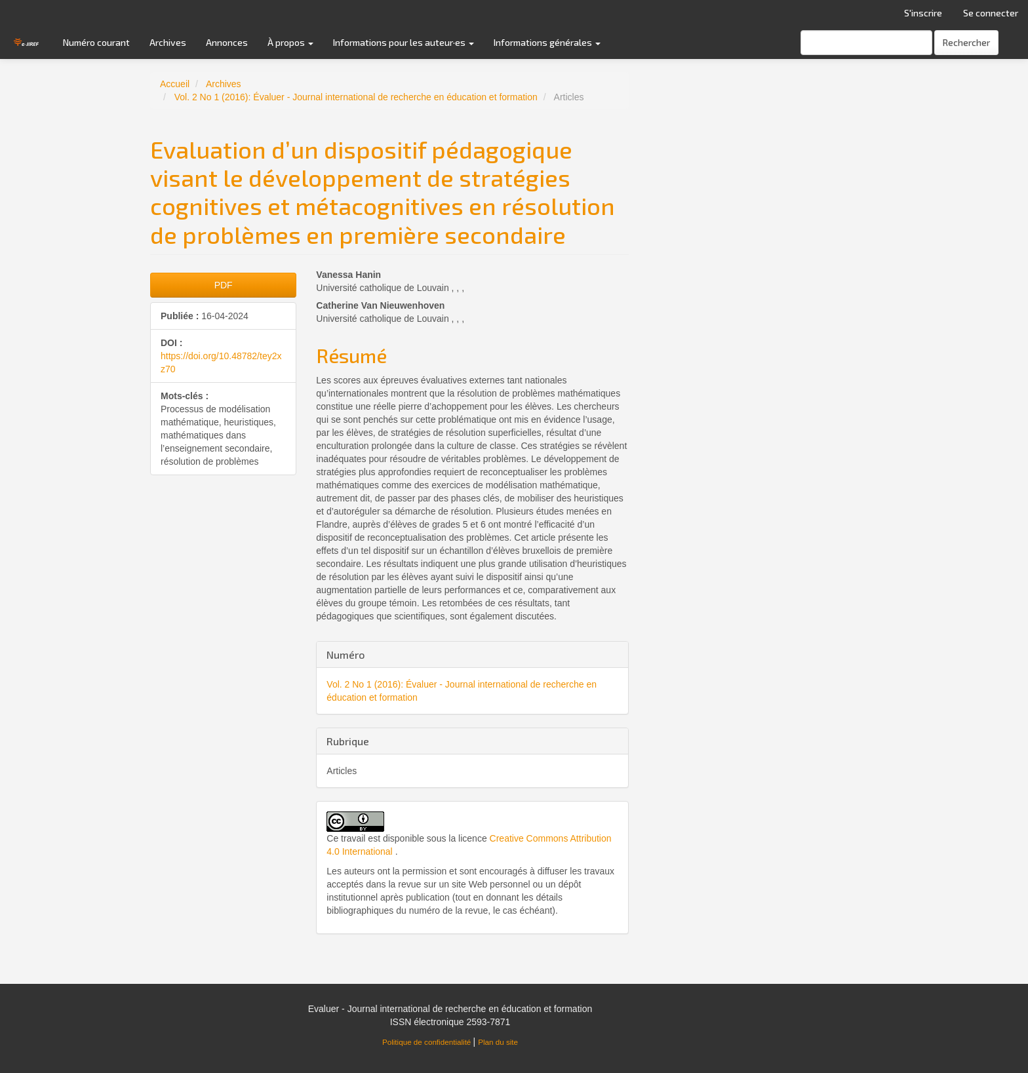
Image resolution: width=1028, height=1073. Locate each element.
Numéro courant (96, 42)
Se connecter (990, 12)
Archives (167, 42)
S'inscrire (923, 12)
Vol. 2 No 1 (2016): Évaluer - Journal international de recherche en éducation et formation (356, 97)
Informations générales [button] (547, 42)
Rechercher (966, 42)
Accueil (174, 84)
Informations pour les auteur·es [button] (403, 42)
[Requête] (866, 42)
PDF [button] (223, 285)
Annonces (227, 42)
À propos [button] (290, 42)
